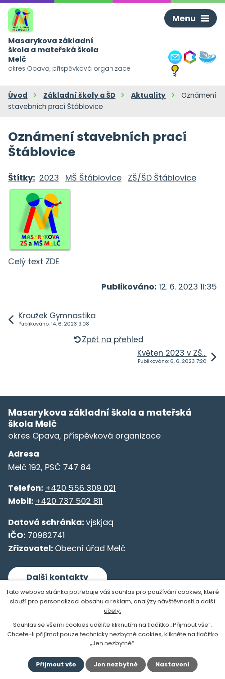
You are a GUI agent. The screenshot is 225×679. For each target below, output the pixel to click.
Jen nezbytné (116, 664)
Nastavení (172, 664)
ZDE (52, 261)
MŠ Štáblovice (93, 177)
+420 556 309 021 (80, 487)
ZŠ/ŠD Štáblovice (162, 177)
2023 (49, 177)
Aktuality (148, 95)
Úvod (17, 95)
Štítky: (21, 177)
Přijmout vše (56, 664)
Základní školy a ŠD (79, 95)
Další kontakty (57, 577)
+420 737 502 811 (69, 501)
